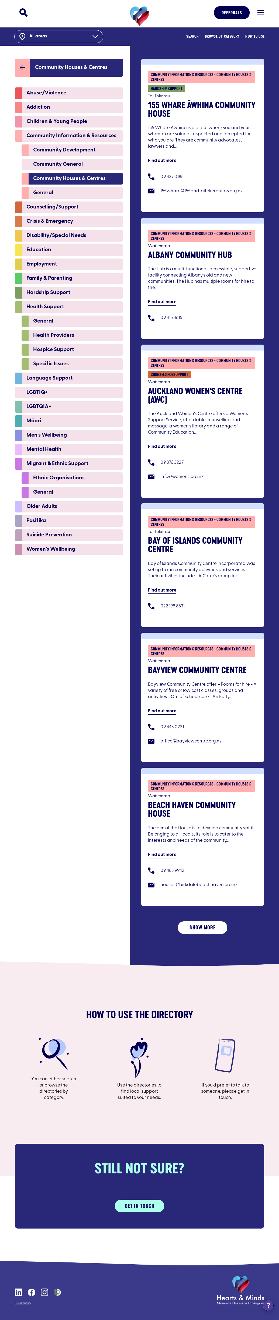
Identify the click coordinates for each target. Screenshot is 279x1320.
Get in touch (139, 1205)
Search (192, 36)
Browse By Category (221, 36)
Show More (203, 927)
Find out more (162, 160)
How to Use (254, 36)
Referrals (232, 12)
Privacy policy (23, 1302)
